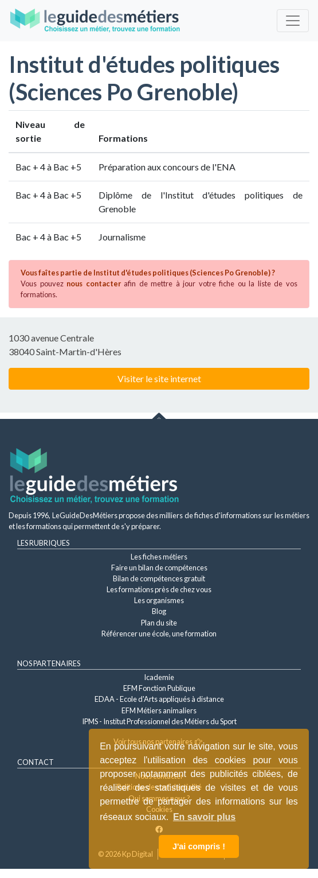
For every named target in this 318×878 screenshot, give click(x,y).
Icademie (159, 677)
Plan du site (159, 622)
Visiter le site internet (159, 378)
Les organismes (159, 600)
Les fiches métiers (159, 556)
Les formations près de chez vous (159, 589)
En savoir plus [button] (204, 817)
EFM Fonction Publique (159, 688)
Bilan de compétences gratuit (159, 578)
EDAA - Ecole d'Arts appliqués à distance (159, 699)
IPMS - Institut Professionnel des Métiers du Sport (159, 721)
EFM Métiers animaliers (159, 710)
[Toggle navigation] (293, 20)
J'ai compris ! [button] (198, 846)
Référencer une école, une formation (159, 633)
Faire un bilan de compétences (159, 567)
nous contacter (93, 283)
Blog (159, 611)
